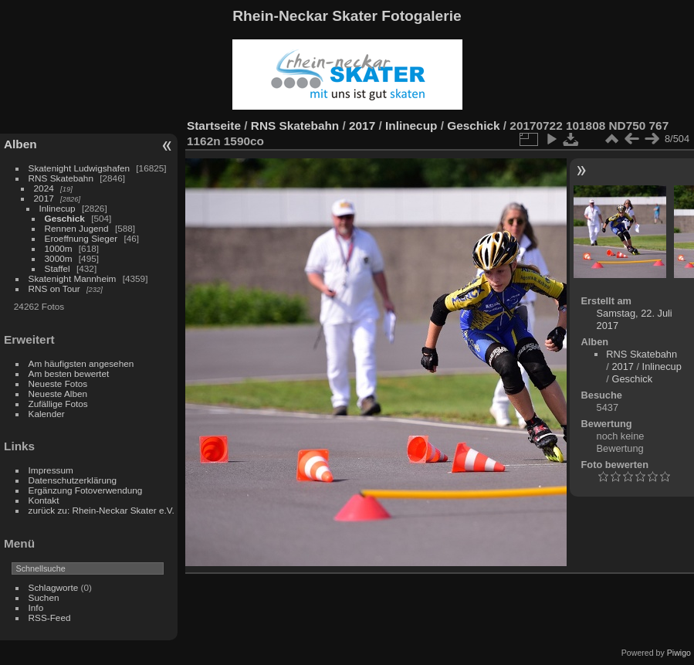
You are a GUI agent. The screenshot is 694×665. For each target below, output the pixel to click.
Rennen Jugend (77, 228)
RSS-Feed (50, 617)
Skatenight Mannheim (73, 278)
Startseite (214, 125)
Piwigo (679, 652)
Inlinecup (57, 208)
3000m (59, 258)
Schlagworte (54, 587)
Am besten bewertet (69, 373)
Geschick (65, 218)
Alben (20, 144)
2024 (44, 188)
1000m (59, 248)
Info (36, 607)
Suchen (44, 597)
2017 (44, 198)
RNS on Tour (54, 288)
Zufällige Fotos (58, 404)
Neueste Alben (58, 393)
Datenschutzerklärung (73, 480)
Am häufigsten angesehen (81, 363)
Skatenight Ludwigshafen (79, 168)
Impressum (51, 470)
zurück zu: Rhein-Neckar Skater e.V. (101, 510)
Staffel (57, 268)
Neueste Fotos (58, 383)
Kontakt (44, 500)
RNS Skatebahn (61, 178)
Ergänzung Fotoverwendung (86, 490)
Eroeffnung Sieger (81, 238)
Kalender (47, 414)
